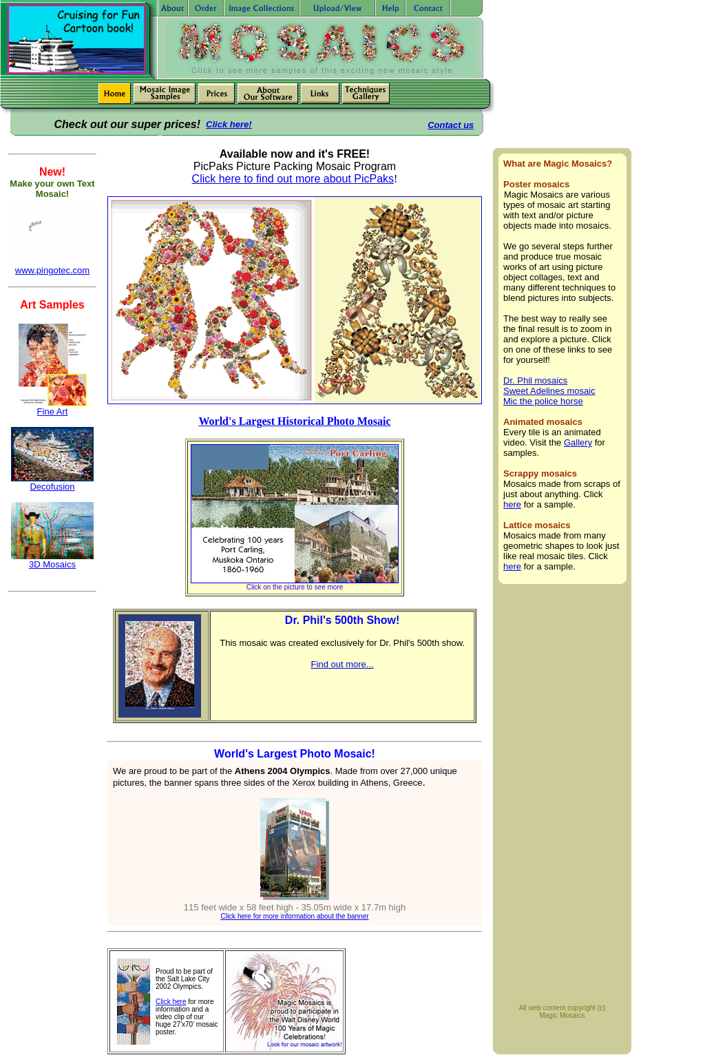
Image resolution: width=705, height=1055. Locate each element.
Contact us (451, 125)
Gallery (578, 442)
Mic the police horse (543, 401)
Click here (171, 1001)
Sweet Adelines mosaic (549, 391)
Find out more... (342, 664)
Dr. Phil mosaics (535, 380)
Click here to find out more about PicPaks (293, 179)
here (512, 504)
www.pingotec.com (52, 270)
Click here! (228, 124)
